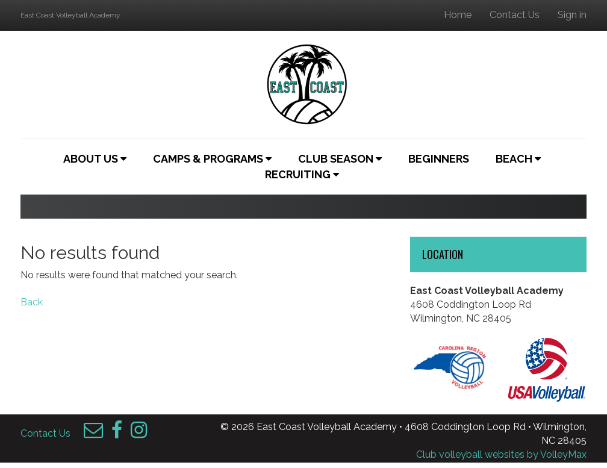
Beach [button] (518, 158)
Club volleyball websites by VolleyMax (501, 454)
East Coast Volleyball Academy (70, 15)
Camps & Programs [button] (212, 158)
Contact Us (515, 14)
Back (31, 302)
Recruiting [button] (302, 174)
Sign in (572, 14)
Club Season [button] (340, 158)
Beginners (438, 158)
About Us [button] (94, 158)
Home (458, 14)
